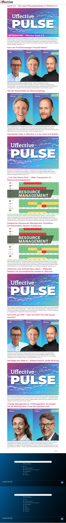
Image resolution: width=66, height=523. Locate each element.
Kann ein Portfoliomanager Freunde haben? (27, 47)
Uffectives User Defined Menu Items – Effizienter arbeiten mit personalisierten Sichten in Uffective (29, 270)
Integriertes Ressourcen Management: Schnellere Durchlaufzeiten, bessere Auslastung (30, 224)
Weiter (57, 451)
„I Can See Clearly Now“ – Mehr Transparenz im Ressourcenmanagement (29, 178)
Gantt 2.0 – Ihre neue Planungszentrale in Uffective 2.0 (32, 6)
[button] (35, 2)
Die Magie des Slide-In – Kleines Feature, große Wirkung (33, 360)
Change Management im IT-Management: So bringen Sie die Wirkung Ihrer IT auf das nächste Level (31, 405)
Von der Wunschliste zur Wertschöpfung (26, 91)
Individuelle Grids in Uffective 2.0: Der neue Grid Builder (32, 134)
